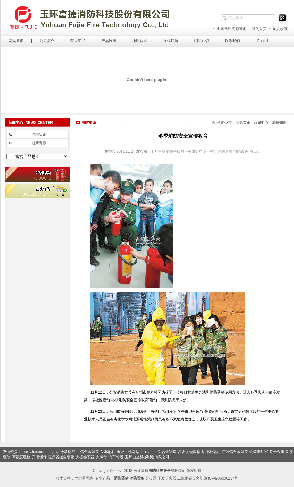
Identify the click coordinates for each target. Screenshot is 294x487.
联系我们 (232, 41)
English (263, 41)
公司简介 (47, 41)
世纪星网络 (84, 478)
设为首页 (257, 29)
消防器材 (217, 392)
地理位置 (139, 41)
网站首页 (16, 41)
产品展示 (108, 41)
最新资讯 (39, 143)
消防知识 (201, 41)
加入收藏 (278, 29)
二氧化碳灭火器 (190, 478)
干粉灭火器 (167, 478)
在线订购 (170, 41)
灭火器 (150, 478)
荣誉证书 (77, 41)
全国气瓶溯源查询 (229, 29)
